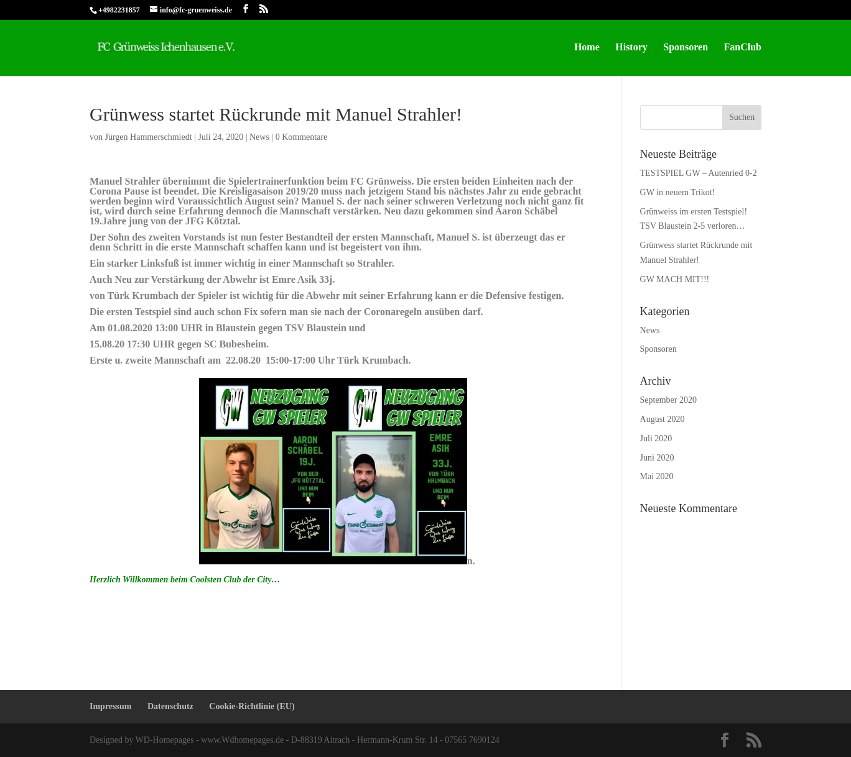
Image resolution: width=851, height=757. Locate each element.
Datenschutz (170, 706)
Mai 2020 (657, 476)
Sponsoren (685, 47)
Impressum (110, 706)
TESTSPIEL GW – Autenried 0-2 (698, 173)
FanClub (742, 47)
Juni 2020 (657, 457)
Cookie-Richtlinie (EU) (251, 706)
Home (587, 47)
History (631, 47)
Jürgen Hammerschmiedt (148, 137)
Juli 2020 (656, 438)
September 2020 (668, 400)
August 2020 (662, 419)
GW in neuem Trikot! (677, 192)
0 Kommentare (302, 137)
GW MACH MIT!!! (675, 279)
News (259, 137)
